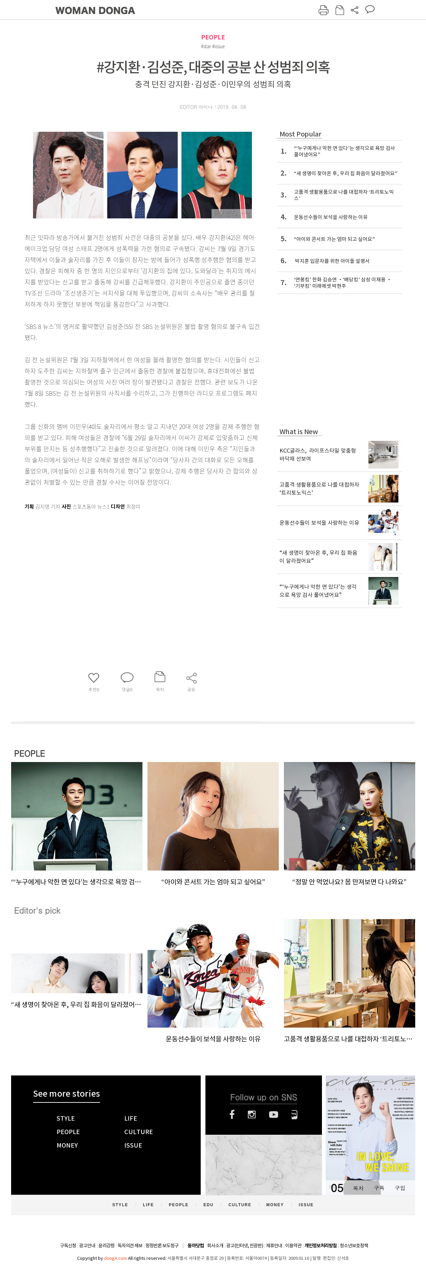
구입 (400, 1188)
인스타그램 (252, 1114)
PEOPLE (213, 37)
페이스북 (232, 1114)
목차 (358, 1188)
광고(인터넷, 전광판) (244, 1246)
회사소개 (215, 1246)
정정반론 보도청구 (161, 1246)
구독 (379, 1188)
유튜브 (273, 1114)
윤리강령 (106, 1246)
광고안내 (87, 1246)
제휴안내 (274, 1246)
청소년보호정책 (354, 1246)
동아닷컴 (196, 1246)
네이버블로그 (294, 1114)
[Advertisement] (126, 565)
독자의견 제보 (130, 1246)
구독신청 (68, 1246)
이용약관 (293, 1246)
